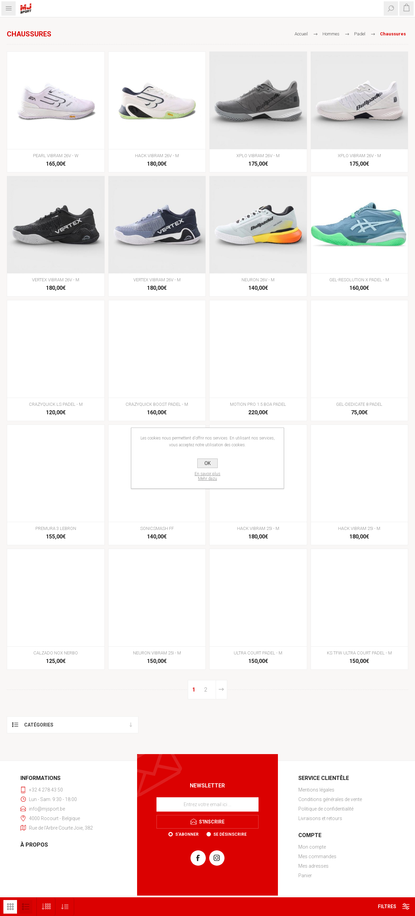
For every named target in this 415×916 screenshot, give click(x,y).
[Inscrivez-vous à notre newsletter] (207, 804)
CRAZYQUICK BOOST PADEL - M (157, 404)
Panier (305, 875)
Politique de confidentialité (325, 809)
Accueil (301, 33)
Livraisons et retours (320, 818)
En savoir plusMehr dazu (207, 476)
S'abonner (187, 834)
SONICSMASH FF (157, 528)
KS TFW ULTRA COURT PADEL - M (359, 652)
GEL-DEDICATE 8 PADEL (359, 404)
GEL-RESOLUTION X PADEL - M (359, 279)
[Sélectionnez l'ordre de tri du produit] (64, 906)
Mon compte (312, 847)
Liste (25, 907)
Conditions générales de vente (330, 799)
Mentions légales (316, 790)
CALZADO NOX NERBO (55, 652)
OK (207, 463)
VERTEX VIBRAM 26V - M (55, 279)
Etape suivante (221, 689)
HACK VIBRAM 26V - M (157, 155)
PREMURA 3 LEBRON (55, 528)
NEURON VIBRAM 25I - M (157, 652)
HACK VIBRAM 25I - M (258, 528)
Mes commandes (317, 856)
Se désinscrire (230, 834)
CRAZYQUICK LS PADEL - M (56, 404)
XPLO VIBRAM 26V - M (258, 155)
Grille (10, 907)
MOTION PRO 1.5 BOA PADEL (258, 404)
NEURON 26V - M (258, 279)
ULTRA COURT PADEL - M (258, 652)
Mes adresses (313, 866)
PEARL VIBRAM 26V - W (56, 155)
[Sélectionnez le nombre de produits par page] (46, 906)
